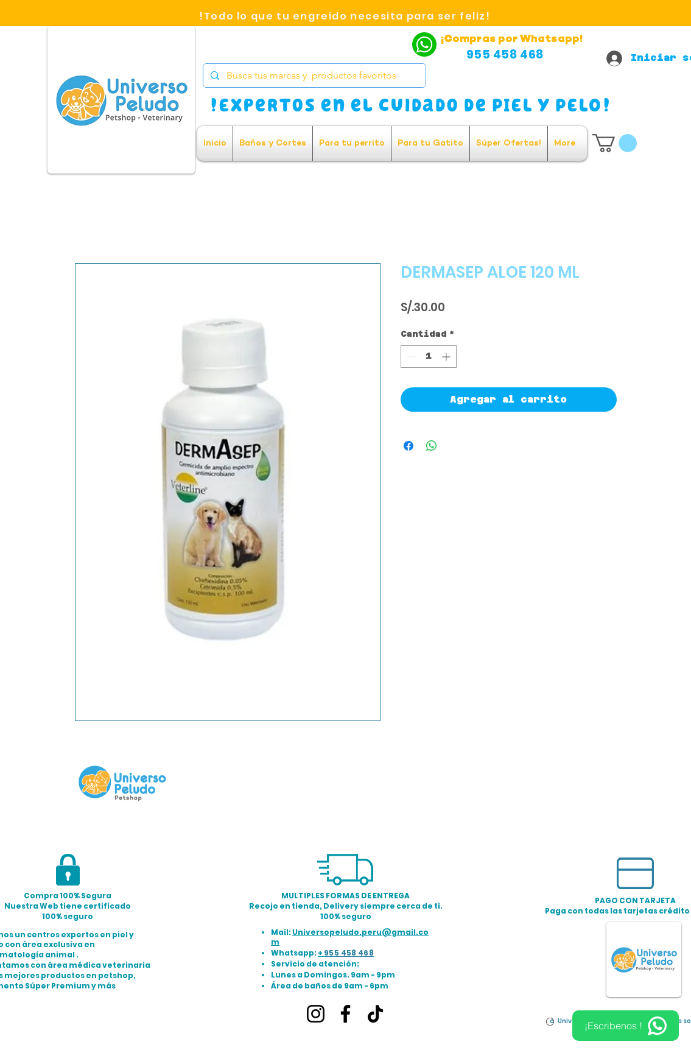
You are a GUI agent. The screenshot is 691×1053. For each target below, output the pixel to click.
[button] (614, 143)
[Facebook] (345, 1014)
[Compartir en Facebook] (408, 445)
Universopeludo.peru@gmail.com (350, 937)
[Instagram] (316, 1014)
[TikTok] (375, 1014)
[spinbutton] (429, 356)
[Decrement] (410, 356)
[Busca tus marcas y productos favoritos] (313, 75)
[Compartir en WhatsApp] (431, 445)
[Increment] (447, 356)
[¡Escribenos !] (625, 1025)
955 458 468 (349, 953)
